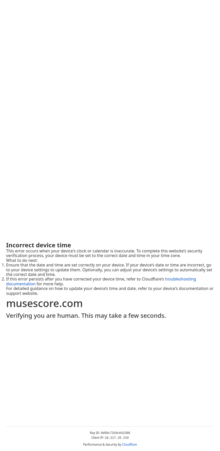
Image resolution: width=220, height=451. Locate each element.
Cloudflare (129, 444)
